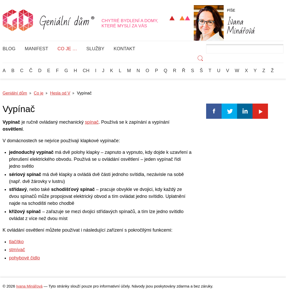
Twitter (229, 111)
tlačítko (16, 241)
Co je (38, 93)
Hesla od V (60, 93)
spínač (92, 122)
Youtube (260, 111)
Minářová (241, 25)
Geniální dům (15, 93)
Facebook (214, 111)
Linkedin (245, 111)
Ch (86, 70)
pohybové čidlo (24, 257)
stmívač (17, 249)
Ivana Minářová (29, 286)
